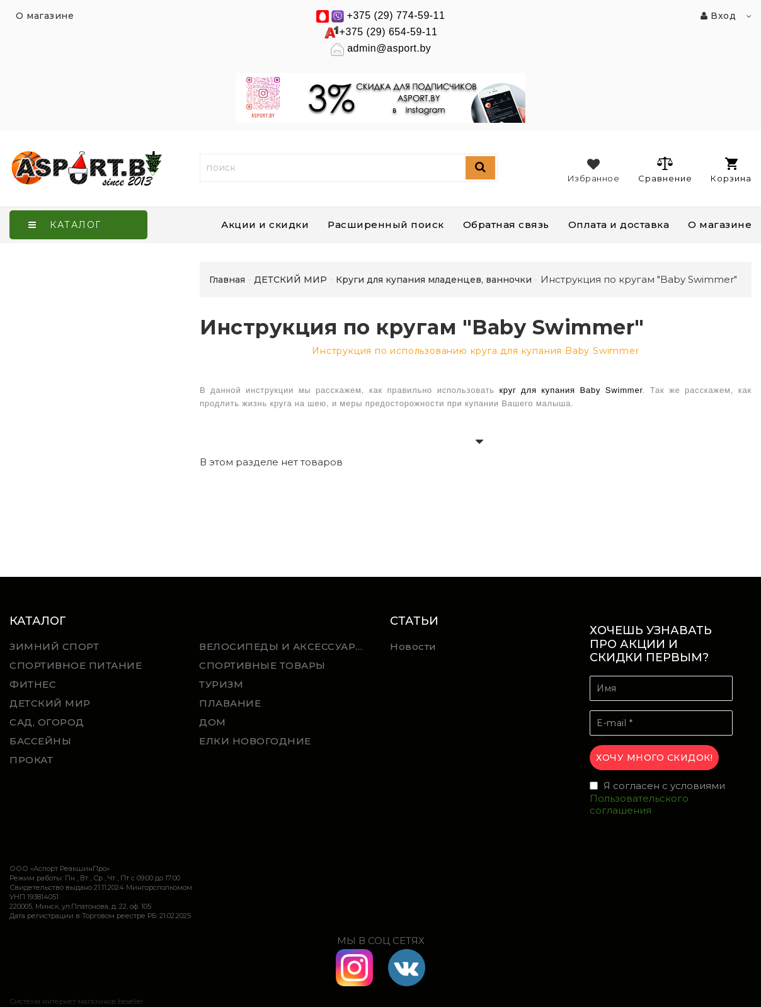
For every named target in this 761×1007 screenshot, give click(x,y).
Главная (227, 279)
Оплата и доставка (619, 224)
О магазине (720, 224)
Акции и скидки (265, 224)
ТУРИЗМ (221, 684)
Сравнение (665, 169)
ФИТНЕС (32, 684)
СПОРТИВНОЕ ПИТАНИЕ (75, 665)
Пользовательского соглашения (639, 804)
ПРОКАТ (31, 760)
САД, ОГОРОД (46, 722)
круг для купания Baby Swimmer (570, 390)
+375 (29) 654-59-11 (389, 31)
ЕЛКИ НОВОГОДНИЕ (255, 741)
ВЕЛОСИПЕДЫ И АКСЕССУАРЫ (282, 646)
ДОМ (212, 722)
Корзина (731, 170)
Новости (413, 646)
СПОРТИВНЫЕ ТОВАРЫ (262, 665)
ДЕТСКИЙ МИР (50, 703)
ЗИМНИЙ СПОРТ (54, 646)
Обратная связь (506, 224)
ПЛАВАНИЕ (230, 703)
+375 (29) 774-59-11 (396, 15)
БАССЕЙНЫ (40, 741)
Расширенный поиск (386, 224)
